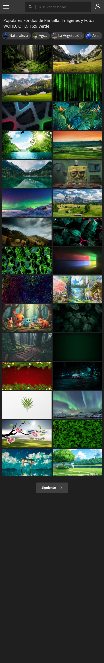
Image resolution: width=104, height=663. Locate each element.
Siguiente (52, 487)
